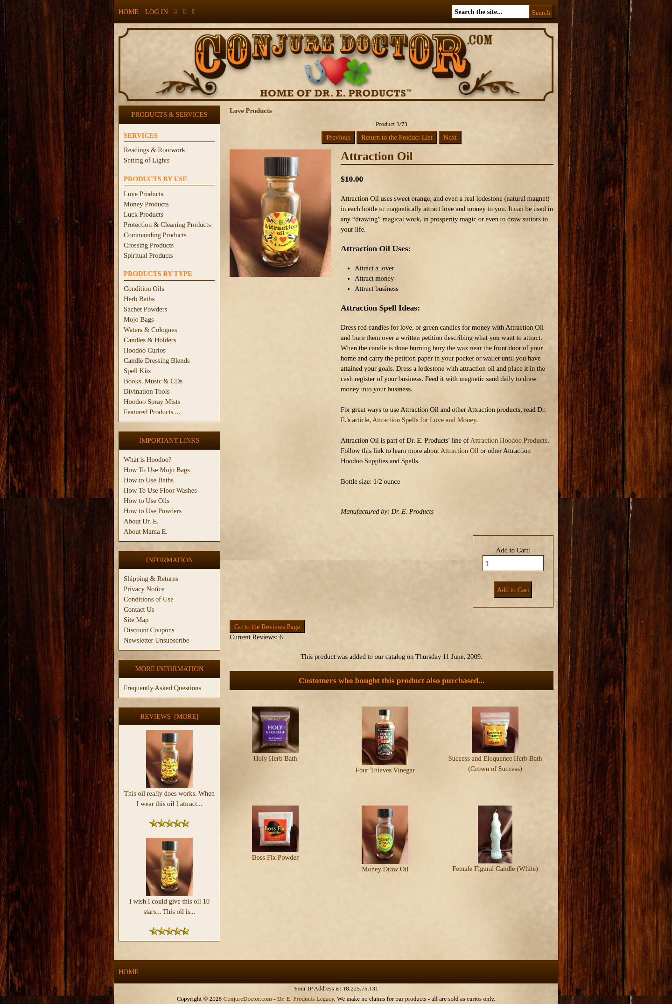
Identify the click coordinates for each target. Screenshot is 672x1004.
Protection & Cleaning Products (167, 224)
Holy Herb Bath (275, 758)
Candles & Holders (150, 340)
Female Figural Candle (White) (495, 852)
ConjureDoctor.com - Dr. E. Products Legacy (278, 998)
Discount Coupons (149, 630)
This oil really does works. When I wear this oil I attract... (169, 794)
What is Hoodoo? (148, 459)
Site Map (136, 619)
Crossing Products (149, 245)
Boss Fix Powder (275, 840)
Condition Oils (144, 288)
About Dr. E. (141, 521)
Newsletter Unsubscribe (156, 640)
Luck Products (143, 214)
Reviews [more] (169, 716)
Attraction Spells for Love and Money (424, 420)
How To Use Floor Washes (160, 490)
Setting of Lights (147, 160)
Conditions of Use (149, 599)
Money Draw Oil (385, 852)
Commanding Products (155, 235)
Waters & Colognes (150, 329)
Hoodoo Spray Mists (152, 401)
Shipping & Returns (151, 578)
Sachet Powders (145, 309)
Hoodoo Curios (145, 350)
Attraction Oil (460, 450)
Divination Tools (146, 391)
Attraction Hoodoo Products (508, 440)
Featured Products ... (152, 412)
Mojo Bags (139, 319)
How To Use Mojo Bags (157, 470)
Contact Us (139, 609)
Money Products (146, 204)
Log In (156, 11)
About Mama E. (146, 531)
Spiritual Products (148, 255)
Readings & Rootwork (154, 150)
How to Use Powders (153, 511)
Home (129, 11)
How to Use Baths (149, 480)
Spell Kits (137, 371)
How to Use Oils (146, 500)
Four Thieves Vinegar (385, 770)
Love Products (143, 194)
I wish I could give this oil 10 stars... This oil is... (169, 902)
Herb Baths (139, 299)
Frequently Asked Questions (162, 688)
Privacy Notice (144, 589)
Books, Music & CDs (153, 381)
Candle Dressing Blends (157, 360)
